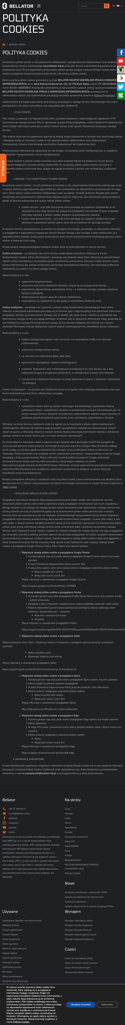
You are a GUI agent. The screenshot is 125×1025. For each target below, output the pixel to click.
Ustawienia (107, 1004)
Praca (67, 850)
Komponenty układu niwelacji (79, 972)
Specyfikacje (71, 827)
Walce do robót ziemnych (14, 948)
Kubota (68, 855)
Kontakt (68, 832)
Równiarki (7, 971)
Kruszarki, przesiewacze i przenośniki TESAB (86, 892)
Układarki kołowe (10, 925)
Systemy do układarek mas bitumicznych (84, 896)
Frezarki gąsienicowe (12, 929)
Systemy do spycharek (75, 901)
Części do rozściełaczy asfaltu (79, 958)
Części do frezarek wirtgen (77, 967)
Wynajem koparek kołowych (78, 929)
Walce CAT (70, 841)
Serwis (68, 822)
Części (68, 818)
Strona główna (3, 44)
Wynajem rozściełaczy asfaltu (79, 920)
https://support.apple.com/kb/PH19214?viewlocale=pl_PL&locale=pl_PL (39, 669)
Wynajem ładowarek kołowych (79, 939)
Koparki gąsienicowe (12, 957)
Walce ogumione (10, 943)
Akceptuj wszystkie (80, 1004)
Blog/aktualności (73, 860)
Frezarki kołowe (10, 934)
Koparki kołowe (9, 953)
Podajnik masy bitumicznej (15, 981)
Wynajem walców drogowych (79, 925)
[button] (106, 6)
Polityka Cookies (72, 873)
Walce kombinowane (12, 976)
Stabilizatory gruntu (11, 967)
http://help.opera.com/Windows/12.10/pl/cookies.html (49, 709)
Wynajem (69, 813)
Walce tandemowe (11, 939)
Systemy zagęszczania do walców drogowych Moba (89, 906)
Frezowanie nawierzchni (76, 836)
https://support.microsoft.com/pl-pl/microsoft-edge (48, 752)
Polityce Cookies (44, 1022)
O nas (67, 808)
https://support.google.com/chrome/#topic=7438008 (49, 585)
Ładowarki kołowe (11, 962)
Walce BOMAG (71, 846)
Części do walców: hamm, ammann (81, 962)
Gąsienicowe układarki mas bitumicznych (22, 920)
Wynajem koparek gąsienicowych (80, 934)
